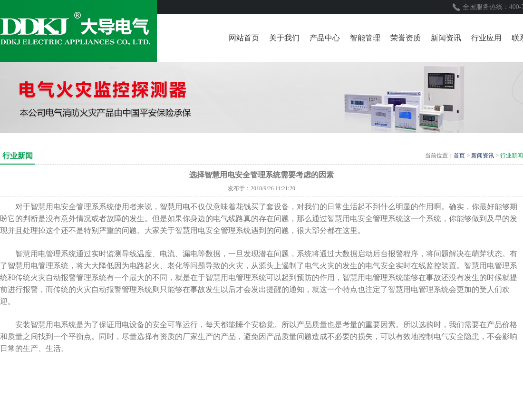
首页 (459, 155)
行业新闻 (511, 155)
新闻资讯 (482, 155)
